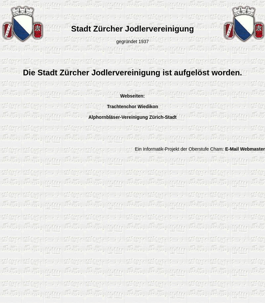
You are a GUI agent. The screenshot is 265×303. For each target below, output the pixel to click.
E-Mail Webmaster (245, 149)
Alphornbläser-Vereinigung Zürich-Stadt (132, 117)
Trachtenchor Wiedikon (132, 106)
